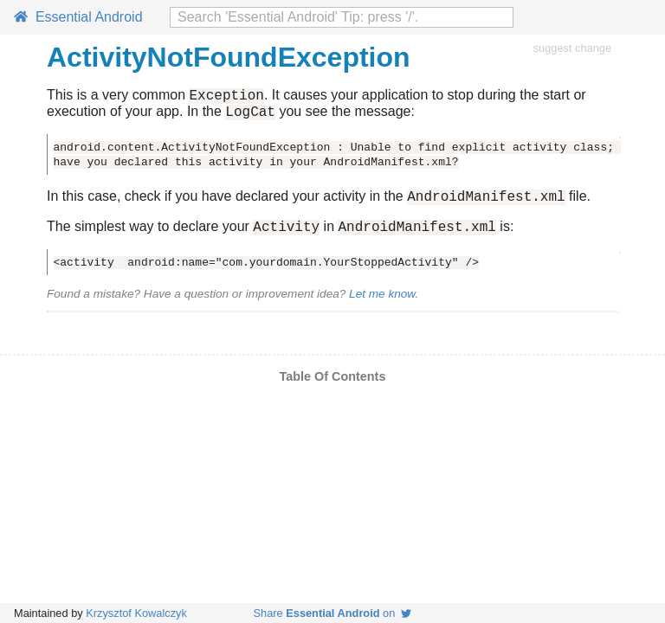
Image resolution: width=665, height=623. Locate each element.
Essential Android (78, 17)
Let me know (382, 304)
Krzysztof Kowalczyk (136, 613)
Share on (333, 613)
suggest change (572, 48)
